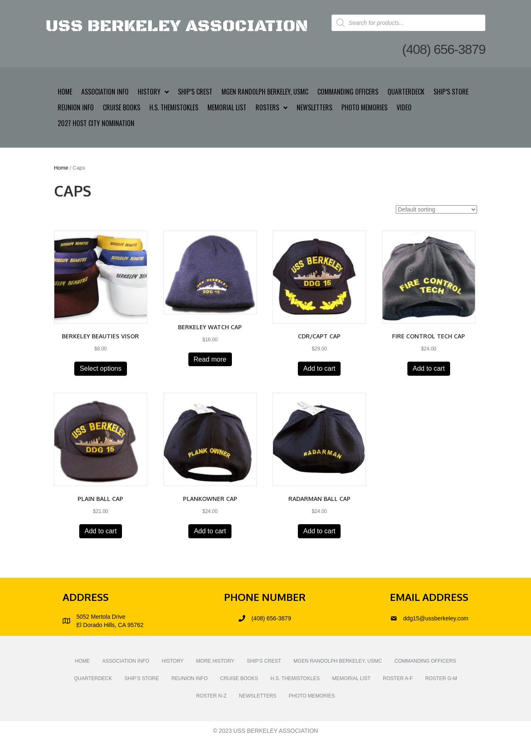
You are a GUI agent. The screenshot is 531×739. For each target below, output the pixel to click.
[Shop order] (436, 209)
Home (61, 168)
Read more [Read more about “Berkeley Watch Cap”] (210, 359)
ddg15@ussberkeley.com (435, 618)
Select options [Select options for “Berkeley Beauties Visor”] (101, 368)
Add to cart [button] (319, 368)
